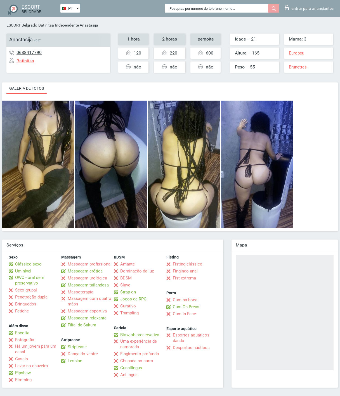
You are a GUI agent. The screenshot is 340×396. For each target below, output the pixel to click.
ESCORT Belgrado (21, 25)
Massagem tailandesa (88, 285)
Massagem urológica (87, 278)
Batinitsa (46, 25)
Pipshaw (23, 372)
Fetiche (22, 311)
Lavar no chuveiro (31, 365)
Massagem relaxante (87, 318)
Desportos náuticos (191, 347)
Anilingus (129, 374)
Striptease (77, 346)
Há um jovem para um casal (35, 349)
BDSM (126, 278)
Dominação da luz (137, 271)
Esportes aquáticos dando (191, 338)
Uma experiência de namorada (138, 344)
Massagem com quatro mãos (89, 301)
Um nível (23, 271)
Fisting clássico (187, 264)
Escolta (22, 332)
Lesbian (75, 360)
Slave (125, 285)
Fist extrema (184, 278)
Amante (127, 264)
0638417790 (29, 52)
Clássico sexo (28, 264)
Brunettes (298, 67)
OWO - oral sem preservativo (29, 280)
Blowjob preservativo (139, 334)
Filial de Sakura (82, 325)
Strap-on (128, 292)
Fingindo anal (185, 271)
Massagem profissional (90, 264)
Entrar (309, 7)
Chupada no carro (136, 360)
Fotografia (24, 339)
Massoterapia (80, 292)
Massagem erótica (85, 271)
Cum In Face (184, 313)
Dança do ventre (83, 353)
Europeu (296, 53)
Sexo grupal (26, 290)
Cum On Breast (187, 306)
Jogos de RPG (133, 299)
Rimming (23, 379)
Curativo (128, 306)
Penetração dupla (31, 297)
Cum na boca (185, 299)
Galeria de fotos (26, 88)
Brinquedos (25, 304)
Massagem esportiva (87, 311)
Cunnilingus (131, 367)
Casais (21, 358)
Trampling (129, 313)
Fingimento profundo (139, 353)
